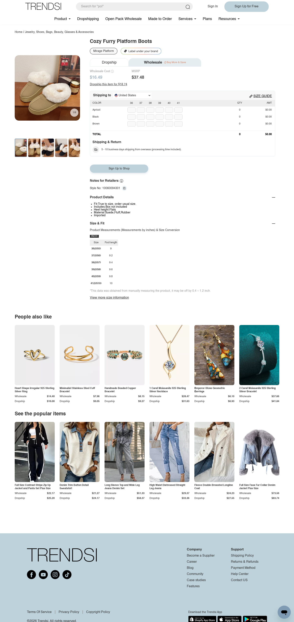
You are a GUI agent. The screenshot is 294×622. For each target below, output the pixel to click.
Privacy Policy (69, 612)
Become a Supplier (201, 555)
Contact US (239, 580)
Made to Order (160, 19)
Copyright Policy (98, 612)
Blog (190, 568)
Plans (207, 19)
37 (140, 103)
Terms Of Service (39, 612)
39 (159, 103)
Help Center (239, 574)
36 (131, 103)
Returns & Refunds (244, 562)
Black (95, 117)
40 (169, 103)
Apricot (96, 110)
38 (150, 103)
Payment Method (243, 568)
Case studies (196, 580)
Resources (227, 19)
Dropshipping (88, 19)
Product (60, 19)
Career (192, 562)
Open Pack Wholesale (123, 19)
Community (195, 574)
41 (178, 103)
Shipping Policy (242, 555)
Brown (96, 124)
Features (193, 586)
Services (185, 19)
